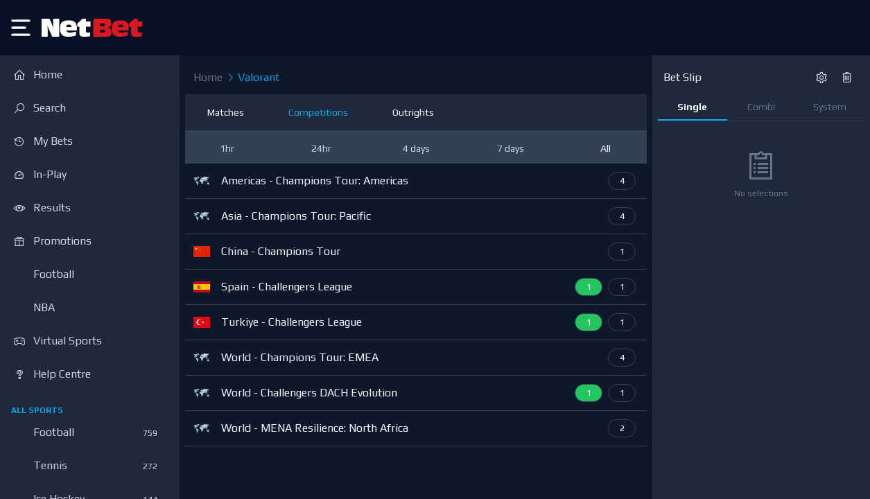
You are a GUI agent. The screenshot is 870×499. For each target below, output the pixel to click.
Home (208, 77)
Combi (761, 106)
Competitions (318, 112)
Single (692, 106)
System (829, 106)
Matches (225, 112)
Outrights (413, 112)
